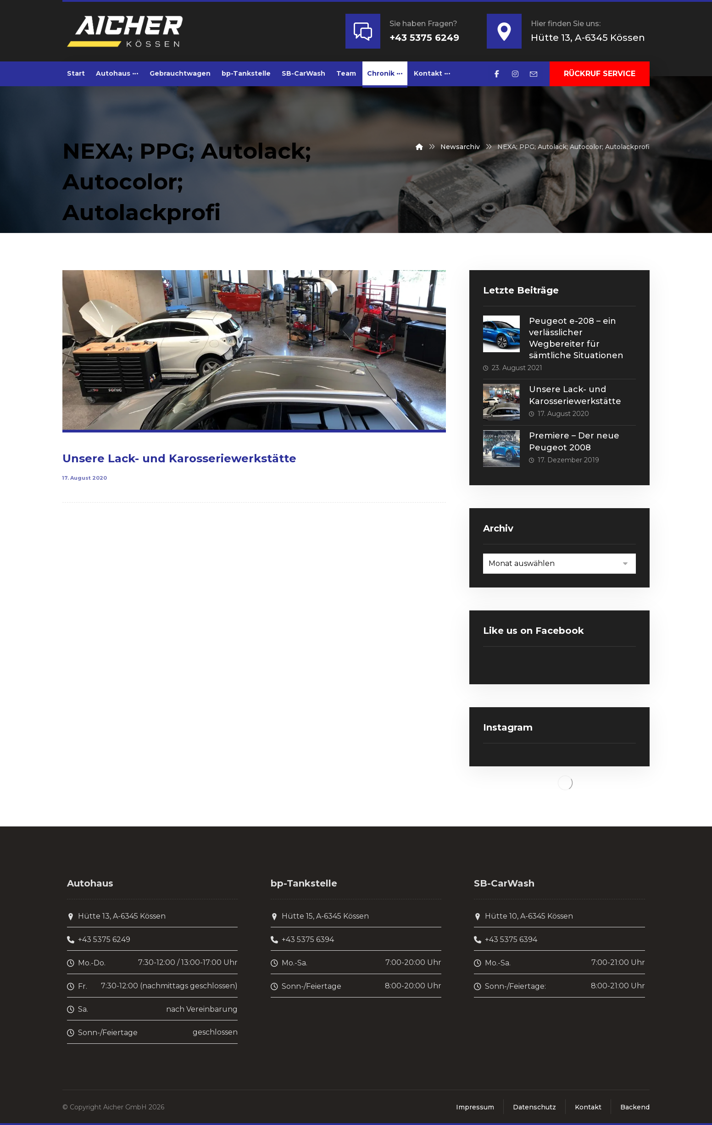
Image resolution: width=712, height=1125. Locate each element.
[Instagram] (515, 74)
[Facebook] (497, 74)
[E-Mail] (533, 74)
